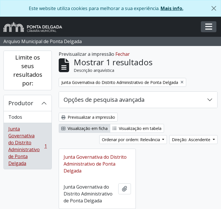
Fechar (122, 54)
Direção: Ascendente (192, 139)
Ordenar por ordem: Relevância (131, 139)
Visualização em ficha (84, 128)
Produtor (20, 103)
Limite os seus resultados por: (27, 70)
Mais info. (172, 8)
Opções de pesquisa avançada (104, 99)
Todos (15, 117)
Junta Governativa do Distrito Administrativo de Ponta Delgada (27, 146)
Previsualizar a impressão (88, 117)
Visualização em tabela (137, 128)
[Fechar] (214, 8)
